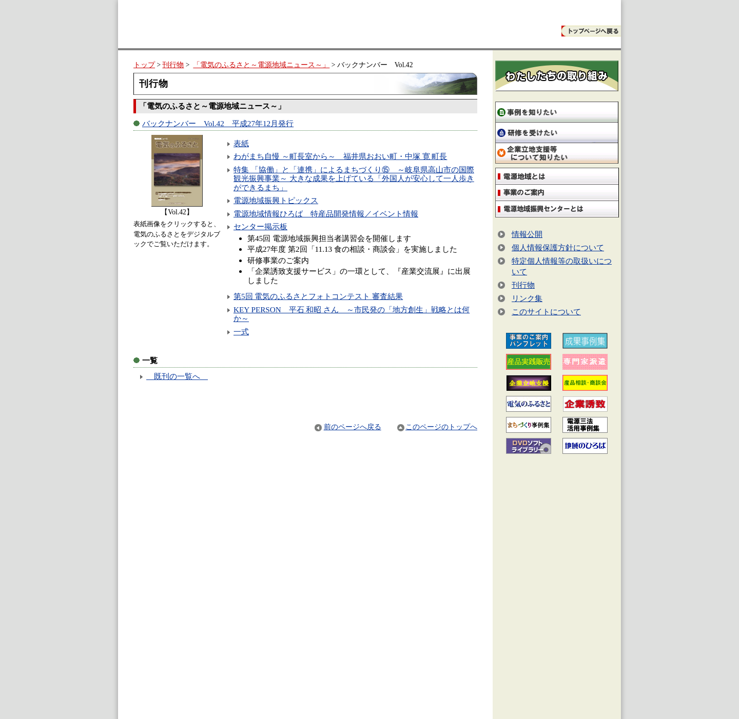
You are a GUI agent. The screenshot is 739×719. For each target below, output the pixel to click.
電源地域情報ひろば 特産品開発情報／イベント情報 (326, 213)
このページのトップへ (437, 427)
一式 (241, 331)
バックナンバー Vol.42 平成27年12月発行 (218, 123)
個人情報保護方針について (558, 247)
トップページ (486, 702)
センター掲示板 (260, 226)
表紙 (241, 143)
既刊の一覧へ (177, 376)
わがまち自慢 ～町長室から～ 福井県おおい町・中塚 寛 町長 (340, 156)
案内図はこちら (494, 682)
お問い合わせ (536, 702)
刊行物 (173, 65)
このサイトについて (546, 311)
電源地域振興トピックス (276, 200)
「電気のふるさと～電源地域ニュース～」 (261, 65)
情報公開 (527, 234)
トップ (144, 65)
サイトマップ (587, 702)
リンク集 (527, 298)
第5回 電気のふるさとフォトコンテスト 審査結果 (318, 296)
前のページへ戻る (347, 427)
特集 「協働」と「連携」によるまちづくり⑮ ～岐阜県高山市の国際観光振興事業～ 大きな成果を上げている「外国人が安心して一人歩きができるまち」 (354, 178)
